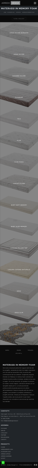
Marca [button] (7, 350)
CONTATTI (3, 439)
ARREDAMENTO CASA (7, 449)
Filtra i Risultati (19, 18)
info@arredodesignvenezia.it (11, 421)
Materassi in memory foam (28, 12)
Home (5, 12)
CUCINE (3, 447)
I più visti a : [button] (18, 353)
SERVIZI (3, 430)
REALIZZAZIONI (5, 437)
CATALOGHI (4, 433)
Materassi (18, 12)
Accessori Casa (10, 12)
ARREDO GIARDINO (6, 456)
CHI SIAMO (4, 428)
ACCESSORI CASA (6, 451)
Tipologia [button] (30, 350)
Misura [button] (19, 350)
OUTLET (3, 458)
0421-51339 (6, 418)
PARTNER (3, 435)
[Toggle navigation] (35, 3)
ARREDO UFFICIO (5, 454)
